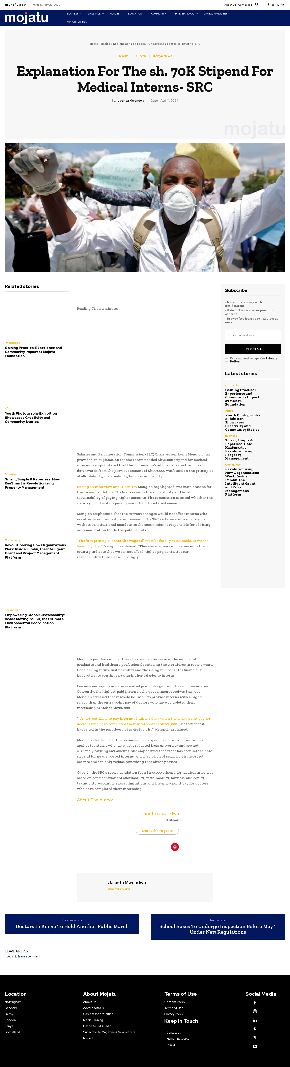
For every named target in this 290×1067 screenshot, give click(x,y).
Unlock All (253, 349)
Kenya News (162, 56)
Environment (13, 610)
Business (11, 474)
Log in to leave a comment (23, 899)
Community (12, 540)
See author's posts (157, 774)
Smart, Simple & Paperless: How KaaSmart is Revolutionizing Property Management (32, 483)
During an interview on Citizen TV (106, 430)
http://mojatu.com (119, 832)
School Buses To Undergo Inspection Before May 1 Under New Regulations (218, 872)
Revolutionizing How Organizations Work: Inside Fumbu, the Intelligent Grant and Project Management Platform (35, 551)
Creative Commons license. (199, 1033)
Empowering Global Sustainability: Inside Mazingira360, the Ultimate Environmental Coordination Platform (35, 621)
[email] (253, 335)
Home (94, 44)
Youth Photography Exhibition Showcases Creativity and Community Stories (31, 417)
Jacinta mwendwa (130, 100)
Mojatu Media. (222, 1028)
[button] (257, 5)
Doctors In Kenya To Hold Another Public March (72, 870)
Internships (12, 343)
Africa (8, 408)
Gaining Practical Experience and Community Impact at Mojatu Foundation (33, 352)
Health (105, 44)
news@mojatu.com (232, 1054)
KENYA (141, 56)
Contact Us (52, 1054)
